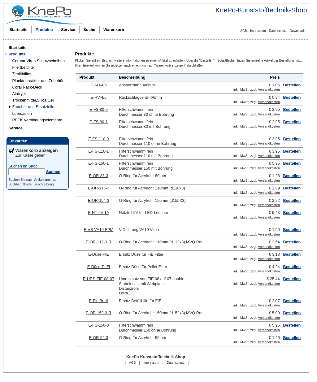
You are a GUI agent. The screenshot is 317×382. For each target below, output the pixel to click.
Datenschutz (278, 31)
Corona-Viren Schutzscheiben (38, 61)
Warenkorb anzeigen (36, 150)
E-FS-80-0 (98, 109)
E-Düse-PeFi (98, 266)
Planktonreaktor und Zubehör (37, 80)
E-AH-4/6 (98, 85)
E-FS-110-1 (98, 151)
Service (68, 29)
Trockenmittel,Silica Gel (33, 100)
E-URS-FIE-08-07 (98, 278)
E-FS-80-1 (98, 121)
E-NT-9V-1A (98, 212)
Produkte (44, 29)
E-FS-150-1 (98, 163)
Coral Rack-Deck (27, 87)
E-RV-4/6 (99, 97)
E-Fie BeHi (98, 300)
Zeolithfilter (22, 74)
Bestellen (292, 85)
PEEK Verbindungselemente (37, 120)
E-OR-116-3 (98, 188)
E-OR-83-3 (98, 175)
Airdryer (19, 93)
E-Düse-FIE (98, 254)
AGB (243, 31)
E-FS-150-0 (98, 325)
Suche (89, 29)
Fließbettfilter (23, 67)
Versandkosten (269, 89)
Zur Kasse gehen (30, 155)
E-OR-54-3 (98, 337)
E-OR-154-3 (98, 200)
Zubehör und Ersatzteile (33, 106)
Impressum (258, 31)
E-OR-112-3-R (98, 242)
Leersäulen (22, 113)
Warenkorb (113, 29)
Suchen (53, 171)
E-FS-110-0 (98, 139)
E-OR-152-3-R (98, 312)
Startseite (18, 29)
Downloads (298, 31)
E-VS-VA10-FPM (98, 229)
